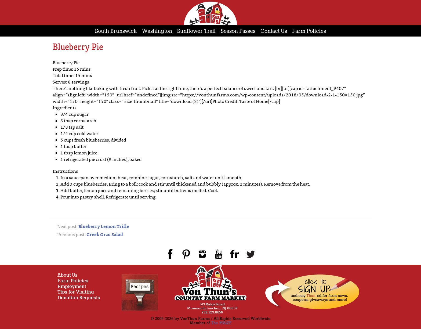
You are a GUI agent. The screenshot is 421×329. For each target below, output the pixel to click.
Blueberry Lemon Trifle (103, 226)
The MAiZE (221, 323)
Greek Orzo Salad (104, 235)
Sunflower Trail (196, 31)
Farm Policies (309, 31)
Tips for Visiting (75, 292)
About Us (67, 275)
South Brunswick (116, 31)
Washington (157, 31)
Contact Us (273, 31)
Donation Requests (78, 298)
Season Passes (238, 31)
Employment (71, 287)
